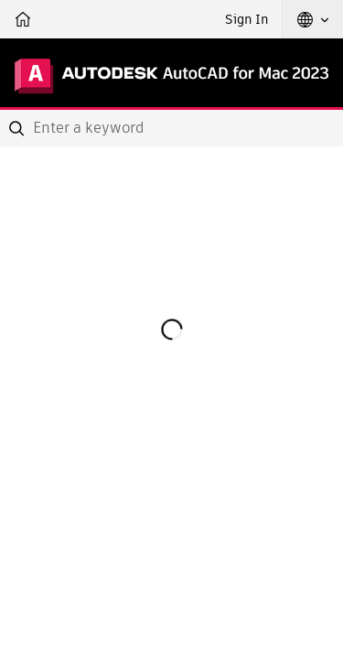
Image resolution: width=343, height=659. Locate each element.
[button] (313, 19)
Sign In (246, 19)
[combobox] (171, 128)
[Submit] (18, 128)
